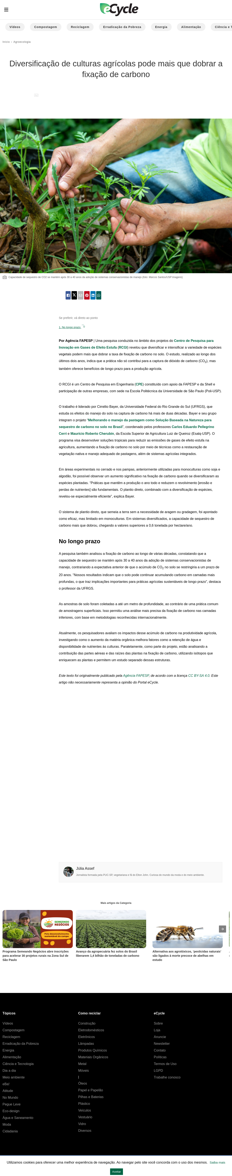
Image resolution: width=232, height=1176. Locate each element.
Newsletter (162, 1043)
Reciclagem (80, 27)
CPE (139, 384)
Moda (7, 1124)
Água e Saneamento (18, 1118)
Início (6, 41)
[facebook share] (68, 295)
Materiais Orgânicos (93, 1057)
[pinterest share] (87, 295)
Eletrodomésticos (91, 1030)
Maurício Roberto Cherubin (92, 433)
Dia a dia (9, 1070)
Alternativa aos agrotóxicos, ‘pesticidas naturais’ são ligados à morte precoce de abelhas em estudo (187, 956)
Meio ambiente (14, 1077)
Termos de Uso (165, 1064)
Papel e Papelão (90, 1090)
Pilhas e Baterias (91, 1097)
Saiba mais (217, 1162)
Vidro (82, 1124)
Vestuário (85, 1117)
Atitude (8, 1091)
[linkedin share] (93, 295)
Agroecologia (22, 41)
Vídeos (14, 27)
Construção (87, 1023)
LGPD (158, 1070)
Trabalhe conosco (167, 1077)
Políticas (160, 1057)
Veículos (84, 1110)
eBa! (6, 1084)
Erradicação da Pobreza (122, 27)
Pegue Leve (11, 1104)
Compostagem (45, 27)
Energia (161, 27)
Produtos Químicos (92, 1050)
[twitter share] (74, 295)
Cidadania (10, 1131)
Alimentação (191, 27)
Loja (157, 1030)
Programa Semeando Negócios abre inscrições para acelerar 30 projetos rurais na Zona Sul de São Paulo (36, 956)
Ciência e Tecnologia (18, 1064)
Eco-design (11, 1111)
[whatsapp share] (98, 295)
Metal (82, 1064)
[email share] (80, 295)
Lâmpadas (86, 1043)
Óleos (82, 1083)
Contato (160, 1050)
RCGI (123, 347)
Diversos (84, 1130)
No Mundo (10, 1097)
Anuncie (160, 1037)
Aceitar (116, 1171)
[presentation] (222, 929)
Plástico (84, 1103)
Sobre (158, 1023)
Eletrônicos (86, 1037)
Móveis (83, 1070)
